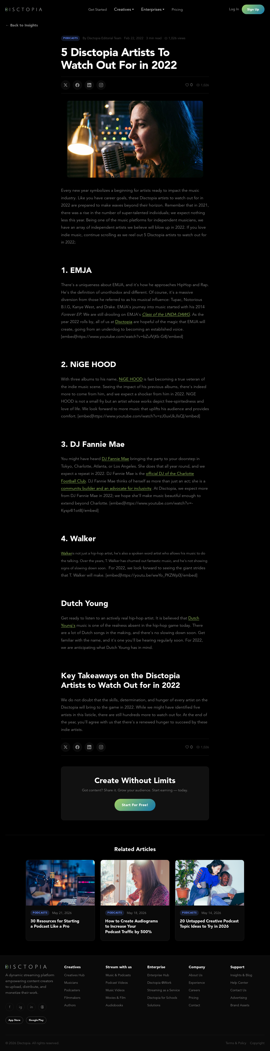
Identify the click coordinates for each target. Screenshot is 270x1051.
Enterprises (151, 9)
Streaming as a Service (163, 990)
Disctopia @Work (159, 983)
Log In (234, 9)
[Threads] (42, 1007)
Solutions (153, 1005)
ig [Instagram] (20, 1007)
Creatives (122, 9)
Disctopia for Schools (162, 998)
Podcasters (72, 990)
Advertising (238, 998)
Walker (66, 553)
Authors (70, 1005)
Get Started (97, 9)
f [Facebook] (9, 1007)
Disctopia (123, 321)
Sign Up (253, 9)
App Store (14, 1020)
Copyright (257, 1043)
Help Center (239, 983)
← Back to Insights (21, 25)
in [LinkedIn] (31, 1007)
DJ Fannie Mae (115, 458)
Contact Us (238, 990)
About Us (195, 975)
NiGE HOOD (131, 379)
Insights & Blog (241, 975)
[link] (60, 900)
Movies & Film (116, 998)
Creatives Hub (74, 975)
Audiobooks (114, 1005)
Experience (197, 983)
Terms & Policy (236, 1043)
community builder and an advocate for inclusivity (106, 488)
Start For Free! (135, 804)
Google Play (36, 1020)
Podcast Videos (117, 983)
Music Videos (115, 990)
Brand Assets (239, 1005)
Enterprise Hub (158, 975)
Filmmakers (72, 998)
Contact (194, 1005)
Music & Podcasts (118, 975)
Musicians (71, 983)
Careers (194, 990)
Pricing (177, 9)
